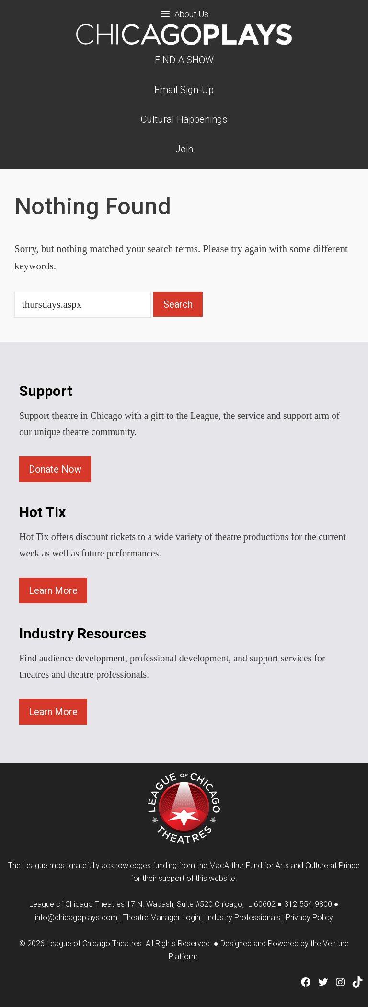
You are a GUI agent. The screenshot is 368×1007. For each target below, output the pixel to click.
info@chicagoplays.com (76, 917)
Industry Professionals (243, 917)
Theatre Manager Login (161, 917)
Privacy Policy (309, 917)
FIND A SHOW (184, 60)
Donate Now (55, 469)
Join (184, 149)
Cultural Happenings (184, 119)
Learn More (53, 590)
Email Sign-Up (184, 89)
